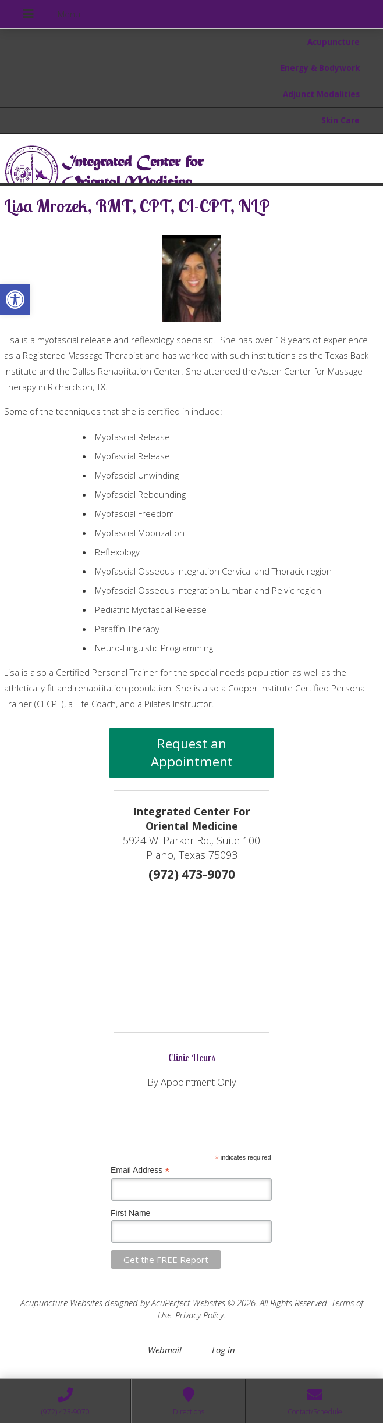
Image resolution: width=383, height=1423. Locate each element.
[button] (15, 299)
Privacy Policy (199, 1315)
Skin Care (340, 120)
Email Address (140, 1170)
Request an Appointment (192, 752)
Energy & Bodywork (320, 68)
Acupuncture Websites (61, 1302)
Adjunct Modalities (321, 94)
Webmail (165, 1350)
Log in (223, 1350)
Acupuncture (333, 42)
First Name (130, 1213)
